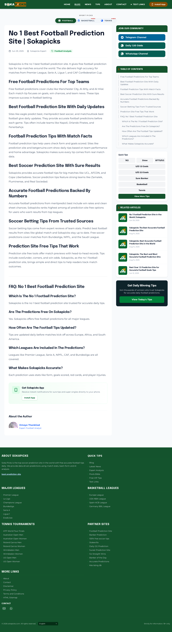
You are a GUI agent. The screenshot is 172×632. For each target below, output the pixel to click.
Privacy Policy (9, 590)
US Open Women (11, 561)
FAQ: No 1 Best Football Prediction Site (138, 116)
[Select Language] (48, 623)
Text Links (139, 4)
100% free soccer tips (98, 538)
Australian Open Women (14, 538)
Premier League (10, 495)
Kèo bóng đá (94, 565)
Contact (121, 4)
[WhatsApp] (11, 608)
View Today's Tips (142, 299)
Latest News (94, 466)
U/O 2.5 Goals (141, 172)
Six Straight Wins (97, 554)
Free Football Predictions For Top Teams (139, 77)
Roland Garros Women (13, 546)
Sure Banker (142, 178)
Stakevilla (93, 542)
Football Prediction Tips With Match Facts (140, 89)
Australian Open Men (12, 535)
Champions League (12, 502)
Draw (145, 160)
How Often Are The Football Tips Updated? (142, 131)
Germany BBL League (99, 506)
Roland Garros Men (11, 542)
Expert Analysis (96, 470)
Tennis (142, 190)
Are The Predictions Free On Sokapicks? (141, 126)
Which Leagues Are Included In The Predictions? (138, 137)
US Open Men (9, 557)
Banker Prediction (97, 535)
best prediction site (11, 474)
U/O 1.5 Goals (142, 166)
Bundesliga (8, 506)
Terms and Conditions (13, 594)
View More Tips (141, 196)
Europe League (96, 495)
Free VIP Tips (95, 478)
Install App (158, 4)
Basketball (142, 184)
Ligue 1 (6, 514)
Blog (77, 4)
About (108, 4)
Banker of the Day (97, 557)
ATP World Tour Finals (13, 531)
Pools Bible (94, 474)
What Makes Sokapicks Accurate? (138, 144)
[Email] (4, 608)
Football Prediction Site (100, 531)
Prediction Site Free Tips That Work (137, 111)
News (88, 4)
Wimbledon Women (12, 554)
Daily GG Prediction (98, 546)
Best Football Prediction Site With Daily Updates (139, 83)
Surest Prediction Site (99, 550)
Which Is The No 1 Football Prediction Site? (142, 121)
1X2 (126, 160)
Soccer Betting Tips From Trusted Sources (140, 106)
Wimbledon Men (10, 550)
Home (67, 4)
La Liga (6, 499)
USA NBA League (97, 499)
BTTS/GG (159, 160)
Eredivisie (7, 518)
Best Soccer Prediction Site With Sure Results (142, 94)
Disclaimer (8, 586)
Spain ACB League (97, 502)
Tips (97, 4)
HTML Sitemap (9, 597)
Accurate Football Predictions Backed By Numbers (139, 100)
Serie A (6, 510)
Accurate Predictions (98, 561)
